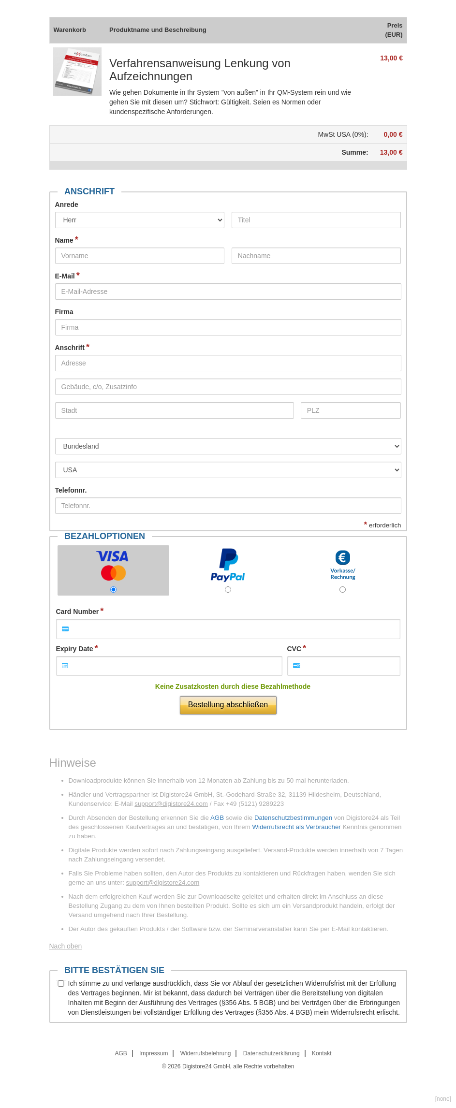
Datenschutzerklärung (271, 1053)
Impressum (153, 1053)
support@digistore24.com (171, 803)
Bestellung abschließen (228, 704)
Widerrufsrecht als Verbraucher (296, 827)
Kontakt (322, 1053)
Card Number (77, 611)
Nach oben (65, 946)
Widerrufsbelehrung (205, 1053)
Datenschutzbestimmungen (293, 817)
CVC (294, 649)
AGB (217, 817)
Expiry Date (74, 649)
